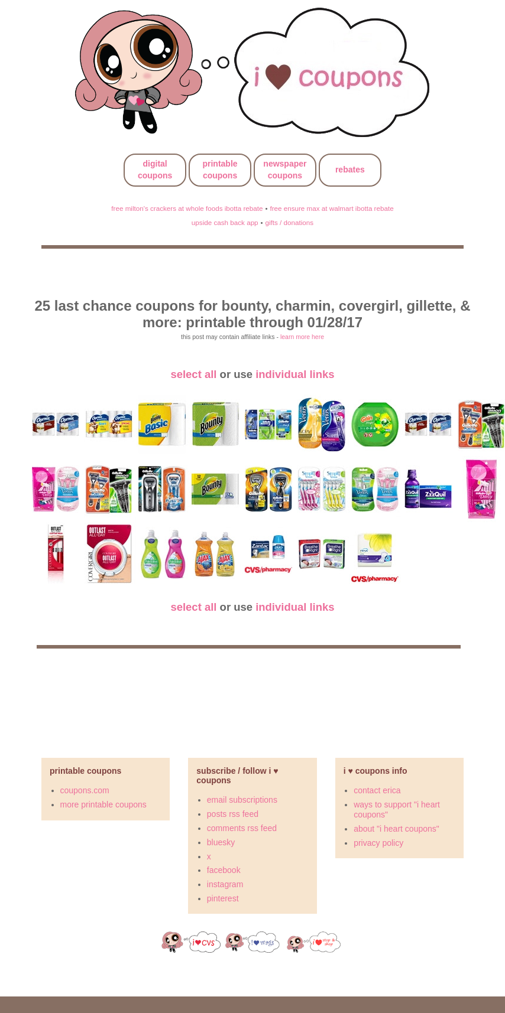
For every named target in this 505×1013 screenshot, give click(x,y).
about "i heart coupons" (396, 828)
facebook (224, 870)
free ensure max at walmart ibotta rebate (331, 208)
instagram (225, 884)
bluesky (221, 842)
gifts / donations (289, 222)
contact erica (377, 790)
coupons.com (84, 790)
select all (193, 374)
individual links (294, 374)
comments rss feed (242, 828)
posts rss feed (232, 814)
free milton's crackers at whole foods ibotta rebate (187, 208)
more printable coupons (103, 804)
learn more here (302, 336)
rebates (350, 169)
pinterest (223, 898)
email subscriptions (242, 799)
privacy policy (378, 843)
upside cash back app (225, 222)
